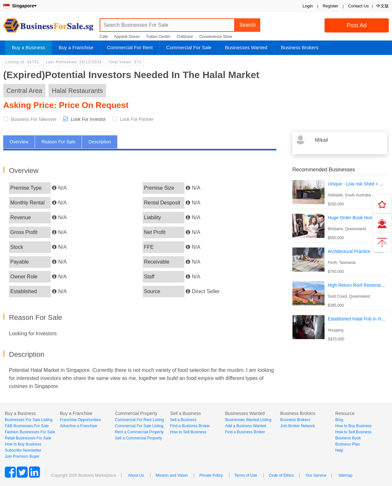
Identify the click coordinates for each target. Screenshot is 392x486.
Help (339, 450)
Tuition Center (158, 36)
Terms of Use (246, 475)
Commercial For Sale (188, 47)
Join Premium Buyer (22, 456)
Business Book (348, 438)
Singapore (20, 5)
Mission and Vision (172, 475)
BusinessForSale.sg (48, 27)
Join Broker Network (297, 426)
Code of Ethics (281, 475)
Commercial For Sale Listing (139, 426)
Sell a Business (183, 420)
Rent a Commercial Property (139, 432)
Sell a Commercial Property (138, 438)
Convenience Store (215, 36)
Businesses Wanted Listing (248, 420)
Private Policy (211, 475)
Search (247, 25)
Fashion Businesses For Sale (30, 432)
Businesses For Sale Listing (28, 420)
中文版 (382, 6)
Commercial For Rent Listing (139, 420)
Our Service (316, 475)
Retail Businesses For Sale (28, 438)
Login (308, 6)
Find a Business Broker (190, 426)
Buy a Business (28, 47)
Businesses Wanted (246, 47)
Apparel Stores (126, 36)
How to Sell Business (188, 432)
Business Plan (347, 444)
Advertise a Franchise (78, 426)
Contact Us (358, 6)
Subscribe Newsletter (23, 450)
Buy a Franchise (75, 47)
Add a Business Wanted (245, 426)
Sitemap (345, 475)
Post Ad (357, 25)
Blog (339, 420)
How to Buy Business (23, 444)
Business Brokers (299, 47)
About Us (136, 475)
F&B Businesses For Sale (27, 426)
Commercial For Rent (130, 47)
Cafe (104, 36)
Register (330, 6)
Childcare (185, 36)
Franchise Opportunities (80, 420)
